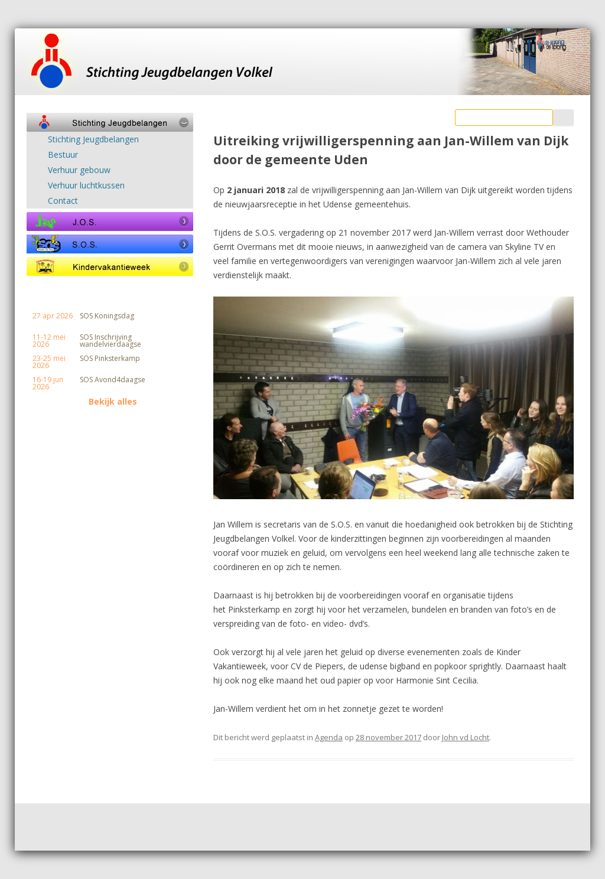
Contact (63, 201)
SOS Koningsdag (107, 316)
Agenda (329, 737)
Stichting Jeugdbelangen (93, 139)
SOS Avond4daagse (112, 379)
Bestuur (63, 155)
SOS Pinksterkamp (110, 358)
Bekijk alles (113, 402)
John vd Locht (465, 737)
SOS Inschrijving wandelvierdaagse (110, 341)
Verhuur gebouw (79, 170)
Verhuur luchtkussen (86, 185)
